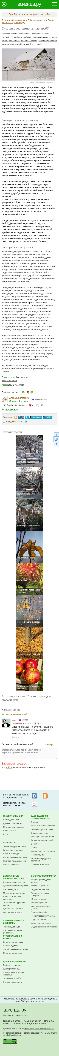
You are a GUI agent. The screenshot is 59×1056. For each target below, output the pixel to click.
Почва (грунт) (37, 855)
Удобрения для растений (43, 851)
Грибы (34, 847)
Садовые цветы (10, 889)
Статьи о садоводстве (13, 827)
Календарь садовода (13, 850)
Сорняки (35, 844)
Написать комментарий (16, 714)
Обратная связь (12, 1021)
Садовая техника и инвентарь (13, 922)
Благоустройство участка (13, 20)
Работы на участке (36, 20)
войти (9, 767)
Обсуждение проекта (33, 1001)
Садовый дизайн (39, 912)
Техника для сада (11, 927)
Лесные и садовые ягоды (43, 826)
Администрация (32, 1021)
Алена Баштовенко (19, 398)
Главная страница (13, 816)
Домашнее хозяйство (15, 961)
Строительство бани (12, 953)
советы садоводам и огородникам (27, 34)
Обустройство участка (43, 876)
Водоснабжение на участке (44, 927)
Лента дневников (11, 820)
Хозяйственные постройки (15, 949)
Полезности (9, 843)
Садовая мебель (39, 919)
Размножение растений (42, 840)
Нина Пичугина (31, 1028)
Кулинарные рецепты (13, 982)
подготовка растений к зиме (22, 40)
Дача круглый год (11, 969)
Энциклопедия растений (14, 846)
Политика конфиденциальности (29, 1023)
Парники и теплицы (40, 864)
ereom (14, 720)
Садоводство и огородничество (40, 817)
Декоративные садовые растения (13, 877)
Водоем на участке (40, 889)
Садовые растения (40, 833)
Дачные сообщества (12, 823)
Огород (34, 822)
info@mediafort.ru (13, 1035)
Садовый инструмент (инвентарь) (13, 931)
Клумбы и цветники (40, 886)
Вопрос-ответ (9, 830)
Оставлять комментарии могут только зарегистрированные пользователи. (29, 753)
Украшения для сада (41, 923)
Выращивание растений (42, 836)
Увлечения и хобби (12, 978)
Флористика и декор (12, 912)
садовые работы (22, 37)
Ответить (15, 737)
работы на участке (41, 37)
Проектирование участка (43, 916)
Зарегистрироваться (15, 763)
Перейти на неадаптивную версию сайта (29, 14)
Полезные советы (11, 864)
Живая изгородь (38, 899)
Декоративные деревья (14, 882)
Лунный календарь (12, 853)
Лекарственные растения (15, 857)
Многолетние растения (14, 893)
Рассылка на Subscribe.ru (34, 804)
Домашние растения (13, 908)
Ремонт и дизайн (11, 946)
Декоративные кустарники (15, 886)
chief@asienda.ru (46, 1028)
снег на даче (14, 377)
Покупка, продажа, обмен (15, 861)
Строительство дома (13, 942)
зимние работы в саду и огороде (26, 44)
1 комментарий (11, 409)
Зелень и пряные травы (42, 829)
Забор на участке (39, 902)
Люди (5, 834)
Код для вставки (14, 421)
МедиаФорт (21, 1015)
